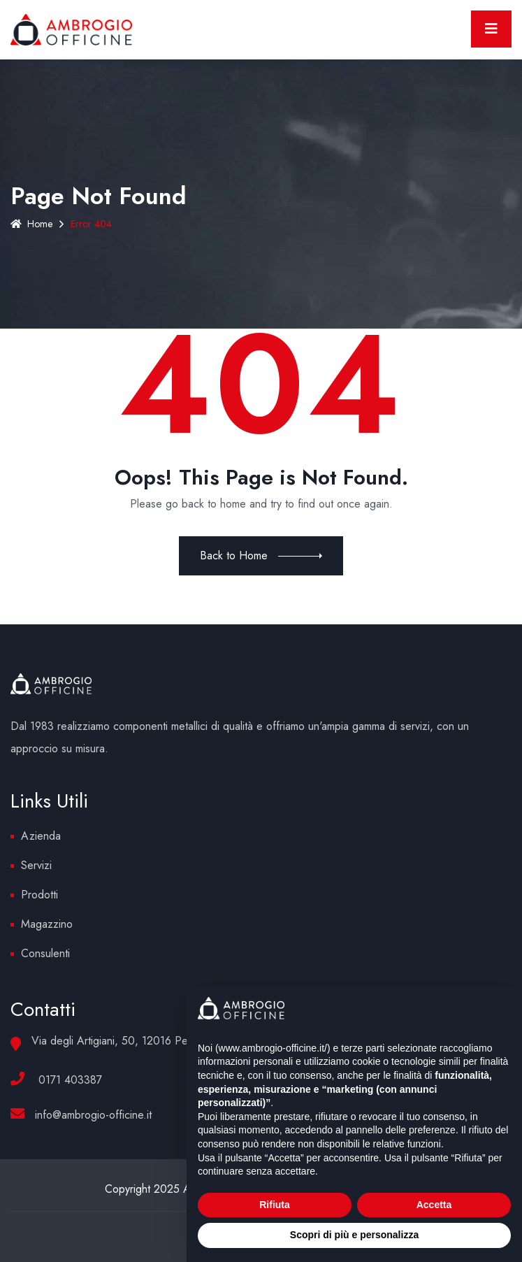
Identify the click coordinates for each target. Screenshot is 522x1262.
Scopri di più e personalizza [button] (354, 1234)
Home (31, 224)
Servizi (36, 865)
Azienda (41, 836)
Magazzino (47, 924)
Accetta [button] (434, 1204)
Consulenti (45, 953)
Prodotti (39, 895)
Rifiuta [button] (274, 1204)
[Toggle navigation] (491, 29)
